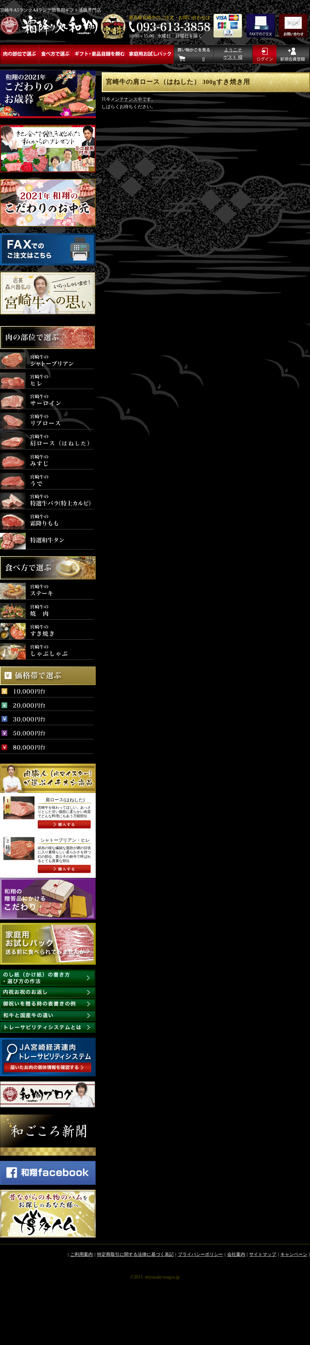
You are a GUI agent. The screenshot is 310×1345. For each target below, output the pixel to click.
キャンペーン (293, 1254)
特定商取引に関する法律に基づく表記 (135, 1254)
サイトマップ (262, 1254)
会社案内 (236, 1254)
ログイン (264, 54)
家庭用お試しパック (150, 54)
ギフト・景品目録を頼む (99, 54)
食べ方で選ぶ (55, 54)
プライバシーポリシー (200, 1254)
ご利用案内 (81, 1254)
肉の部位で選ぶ (19, 54)
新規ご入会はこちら (293, 54)
